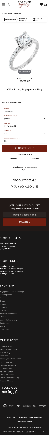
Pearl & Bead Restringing (9, 378)
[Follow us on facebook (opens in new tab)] (15, 392)
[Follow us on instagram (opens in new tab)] (4, 392)
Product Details (24, 180)
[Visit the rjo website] (34, 406)
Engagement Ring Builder (12, 13)
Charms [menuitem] (3, 310)
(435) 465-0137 (24, 81)
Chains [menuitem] (2, 301)
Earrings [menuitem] (3, 317)
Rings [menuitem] (2, 298)
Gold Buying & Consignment (10, 359)
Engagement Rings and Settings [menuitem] (12, 291)
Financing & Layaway (8, 365)
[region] (24, 52)
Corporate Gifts (6, 368)
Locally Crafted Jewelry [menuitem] (8, 320)
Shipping (13, 159)
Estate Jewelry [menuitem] (5, 323)
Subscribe (24, 222)
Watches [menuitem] (3, 326)
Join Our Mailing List (24, 205)
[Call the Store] (6, 248)
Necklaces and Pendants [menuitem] (9, 313)
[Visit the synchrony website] (42, 406)
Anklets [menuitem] (3, 304)
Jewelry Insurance (6, 362)
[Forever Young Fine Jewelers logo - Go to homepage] (24, 4)
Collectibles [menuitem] (4, 329)
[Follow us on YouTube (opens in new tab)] (10, 392)
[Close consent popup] (43, 431)
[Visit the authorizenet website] (5, 406)
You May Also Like (24, 186)
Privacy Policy (22, 417)
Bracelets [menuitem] (3, 307)
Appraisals (4, 356)
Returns (35, 159)
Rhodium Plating (6, 381)
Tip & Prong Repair (7, 371)
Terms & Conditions (35, 417)
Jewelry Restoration (7, 374)
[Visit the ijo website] (11, 406)
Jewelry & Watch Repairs (9, 349)
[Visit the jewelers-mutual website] (27, 406)
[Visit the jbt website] (19, 406)
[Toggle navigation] (3, 4)
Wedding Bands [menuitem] (6, 295)
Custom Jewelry (6, 346)
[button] (8, 4)
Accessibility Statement (24, 421)
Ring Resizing (5, 352)
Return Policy (11, 417)
